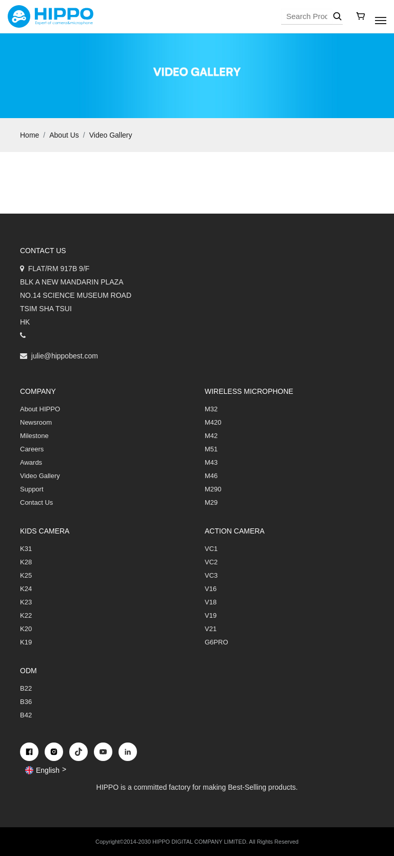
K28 (26, 562)
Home (29, 135)
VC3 (211, 575)
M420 (213, 422)
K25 (26, 575)
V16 (210, 589)
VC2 (211, 562)
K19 (26, 642)
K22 (26, 615)
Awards (31, 462)
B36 (26, 702)
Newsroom (36, 422)
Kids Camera (44, 531)
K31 (26, 549)
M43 (211, 462)
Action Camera (235, 531)
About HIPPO (40, 409)
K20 (26, 629)
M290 (213, 489)
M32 (211, 409)
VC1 (211, 549)
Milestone (34, 436)
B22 (26, 688)
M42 (211, 436)
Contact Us (36, 502)
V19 (210, 615)
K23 (26, 602)
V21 (210, 629)
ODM (28, 671)
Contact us (43, 250)
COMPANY (38, 391)
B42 (26, 715)
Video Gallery (110, 135)
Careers (32, 449)
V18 (210, 602)
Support (32, 489)
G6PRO (216, 642)
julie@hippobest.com (64, 356)
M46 (211, 476)
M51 (211, 449)
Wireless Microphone (249, 391)
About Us (64, 135)
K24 (26, 589)
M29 (211, 502)
